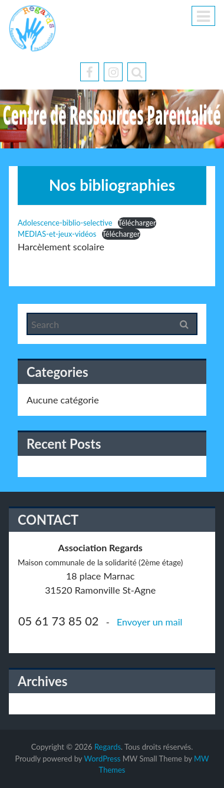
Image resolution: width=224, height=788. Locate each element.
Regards (107, 746)
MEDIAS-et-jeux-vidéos (57, 234)
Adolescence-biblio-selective (65, 222)
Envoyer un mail (149, 621)
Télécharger (137, 222)
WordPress (102, 758)
